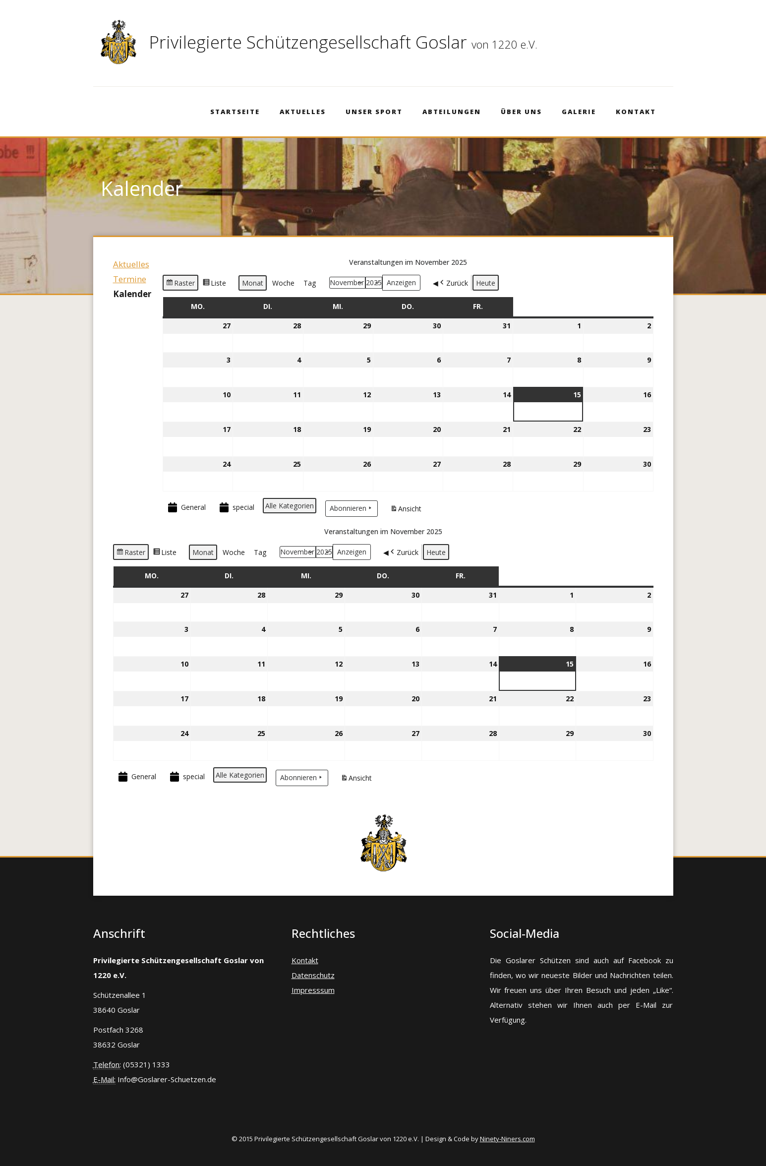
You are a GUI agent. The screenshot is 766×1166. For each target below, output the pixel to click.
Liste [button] (214, 284)
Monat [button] (252, 283)
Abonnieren (351, 508)
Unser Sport (374, 111)
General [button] (186, 507)
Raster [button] (180, 284)
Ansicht (407, 510)
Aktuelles (303, 111)
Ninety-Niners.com (507, 1138)
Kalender (132, 294)
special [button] (236, 507)
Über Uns (521, 111)
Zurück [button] (453, 282)
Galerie (579, 111)
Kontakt (636, 111)
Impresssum (313, 990)
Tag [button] (309, 283)
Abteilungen (451, 111)
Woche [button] (283, 283)
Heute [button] (485, 283)
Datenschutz (313, 975)
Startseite (235, 111)
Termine (129, 279)
